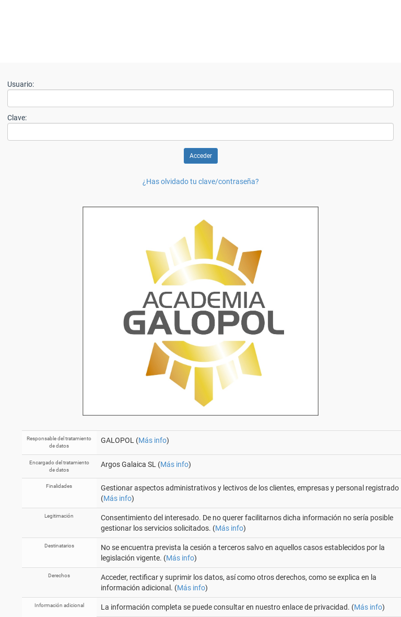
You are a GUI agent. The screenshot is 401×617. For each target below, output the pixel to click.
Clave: (17, 117)
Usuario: (20, 84)
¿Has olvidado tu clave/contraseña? (201, 181)
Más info (152, 440)
